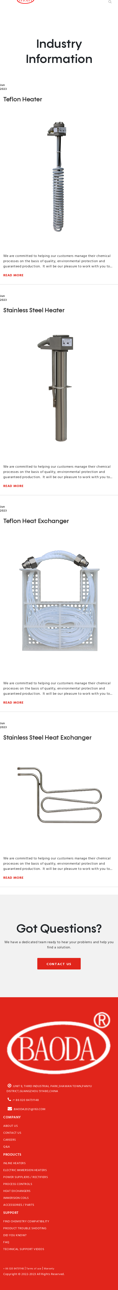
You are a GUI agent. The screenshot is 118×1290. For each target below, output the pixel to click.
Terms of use (33, 1269)
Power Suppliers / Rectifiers (25, 1177)
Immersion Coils (16, 1198)
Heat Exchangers (17, 1191)
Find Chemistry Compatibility (26, 1221)
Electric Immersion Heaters (25, 1170)
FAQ (6, 1242)
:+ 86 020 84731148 (23, 1099)
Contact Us (59, 963)
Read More (13, 275)
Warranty (49, 1269)
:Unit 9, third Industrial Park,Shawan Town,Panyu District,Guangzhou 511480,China (49, 1088)
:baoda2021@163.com (26, 1108)
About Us (10, 1126)
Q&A (6, 1147)
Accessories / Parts (18, 1205)
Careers (9, 1140)
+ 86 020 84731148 (13, 1269)
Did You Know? (15, 1235)
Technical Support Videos (23, 1249)
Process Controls (17, 1184)
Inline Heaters (14, 1163)
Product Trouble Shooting (24, 1228)
